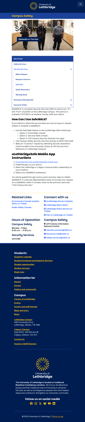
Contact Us (19, 339)
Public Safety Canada (21, 207)
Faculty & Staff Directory (25, 344)
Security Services (21, 69)
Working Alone (21, 95)
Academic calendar (23, 257)
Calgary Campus (22, 329)
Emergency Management (23, 100)
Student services (22, 268)
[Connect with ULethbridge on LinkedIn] (54, 403)
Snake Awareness (23, 90)
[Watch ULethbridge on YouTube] (49, 403)
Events (17, 303)
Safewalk (19, 84)
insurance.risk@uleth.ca (56, 234)
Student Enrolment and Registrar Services (33, 260)
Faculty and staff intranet (25, 306)
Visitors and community (25, 289)
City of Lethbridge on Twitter (58, 215)
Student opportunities (24, 264)
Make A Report (21, 74)
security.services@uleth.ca (58, 230)
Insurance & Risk (20, 105)
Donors (17, 285)
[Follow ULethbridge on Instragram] (36, 403)
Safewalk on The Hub (28, 39)
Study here (19, 272)
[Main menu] (80, 4)
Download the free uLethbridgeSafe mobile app (37, 162)
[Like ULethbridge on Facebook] (31, 403)
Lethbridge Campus (23, 319)
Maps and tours (21, 310)
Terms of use (57, 416)
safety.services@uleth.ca (57, 237)
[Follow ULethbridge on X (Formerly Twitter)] (40, 403)
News (16, 314)
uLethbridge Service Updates (58, 201)
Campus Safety (22, 16)
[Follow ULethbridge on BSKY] (45, 403)
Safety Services (20, 64)
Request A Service (23, 79)
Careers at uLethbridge (24, 299)
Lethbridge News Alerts (56, 205)
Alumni (17, 282)
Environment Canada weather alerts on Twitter (25, 202)
